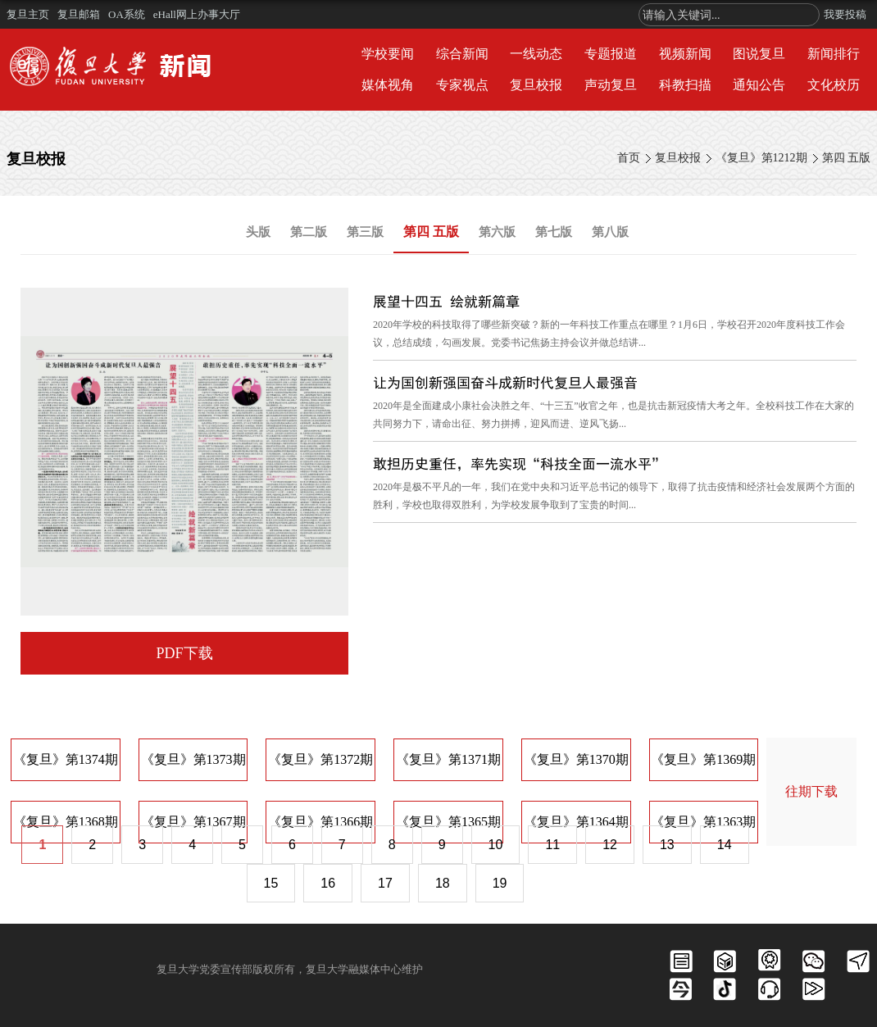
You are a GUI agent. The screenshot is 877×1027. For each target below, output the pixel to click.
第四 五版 (846, 158)
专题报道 (610, 54)
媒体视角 (387, 85)
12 (609, 845)
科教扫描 (685, 85)
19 (500, 883)
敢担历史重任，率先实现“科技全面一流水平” (519, 463)
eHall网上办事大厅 (196, 14)
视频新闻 (685, 54)
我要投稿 (845, 14)
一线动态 (536, 54)
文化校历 (833, 85)
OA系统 (126, 14)
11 (552, 845)
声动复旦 (610, 85)
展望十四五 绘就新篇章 (446, 301)
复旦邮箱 (78, 14)
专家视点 (462, 85)
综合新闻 (462, 54)
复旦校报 (536, 85)
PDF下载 (184, 653)
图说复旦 (759, 54)
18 (442, 883)
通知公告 (759, 85)
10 (495, 845)
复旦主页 (28, 14)
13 (667, 845)
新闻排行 (833, 54)
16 (327, 883)
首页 (628, 158)
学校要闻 (387, 54)
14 (724, 845)
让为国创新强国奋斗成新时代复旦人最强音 (505, 382)
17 (385, 883)
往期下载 (811, 791)
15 (271, 883)
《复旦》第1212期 (761, 158)
